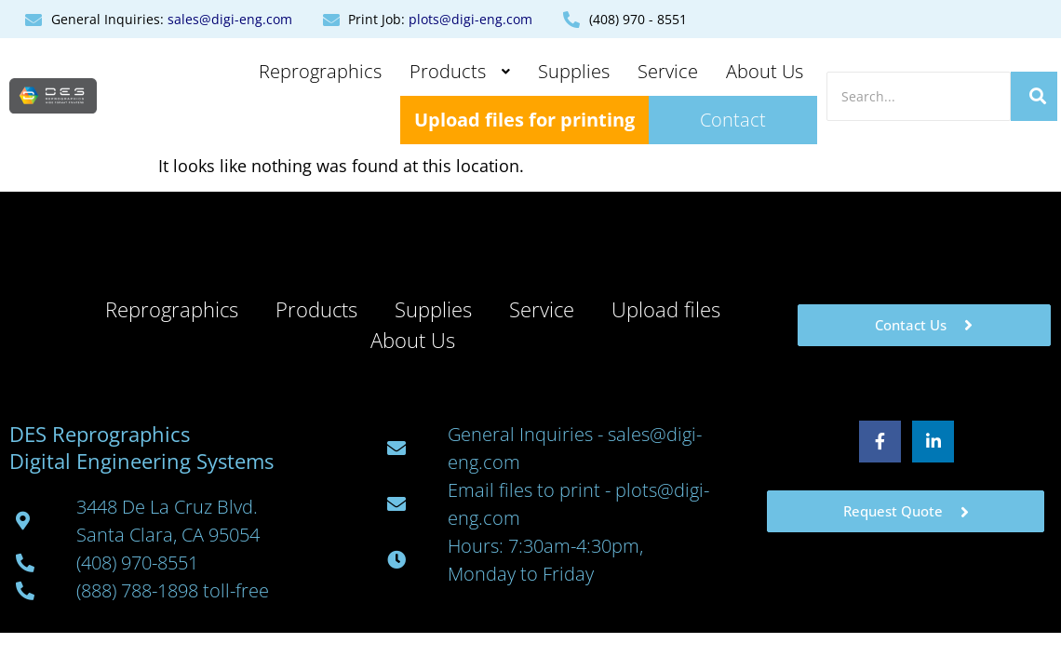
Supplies (574, 71)
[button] (460, 71)
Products (460, 71)
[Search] (918, 96)
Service (668, 71)
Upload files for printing (524, 119)
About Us (764, 71)
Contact (733, 119)
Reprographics (320, 71)
